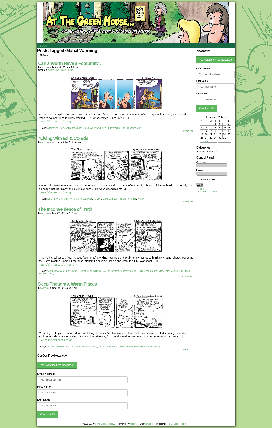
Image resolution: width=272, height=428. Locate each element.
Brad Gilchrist (79, 271)
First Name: (44, 386)
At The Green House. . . (105, 424)
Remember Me (206, 179)
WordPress (134, 424)
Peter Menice (171, 271)
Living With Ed (109, 199)
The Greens (127, 128)
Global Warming (91, 128)
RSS (170, 424)
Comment (187, 131)
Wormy (137, 128)
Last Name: (44, 399)
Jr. (94, 199)
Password (201, 170)
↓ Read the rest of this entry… (56, 121)
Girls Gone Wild (67, 199)
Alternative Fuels (55, 128)
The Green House (127, 199)
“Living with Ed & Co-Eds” (64, 138)
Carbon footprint (73, 128)
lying (160, 271)
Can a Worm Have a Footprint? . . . (71, 63)
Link (99, 199)
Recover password (207, 191)
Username (201, 162)
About (42, 45)
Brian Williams (94, 271)
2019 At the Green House (60, 70)
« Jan (206, 141)
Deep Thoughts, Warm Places (67, 283)
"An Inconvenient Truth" (59, 271)
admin (44, 67)
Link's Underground (110, 128)
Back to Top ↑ (180, 424)
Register (202, 189)
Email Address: (46, 373)
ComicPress (149, 424)
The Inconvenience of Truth (65, 209)
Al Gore (76, 346)
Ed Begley (52, 199)
